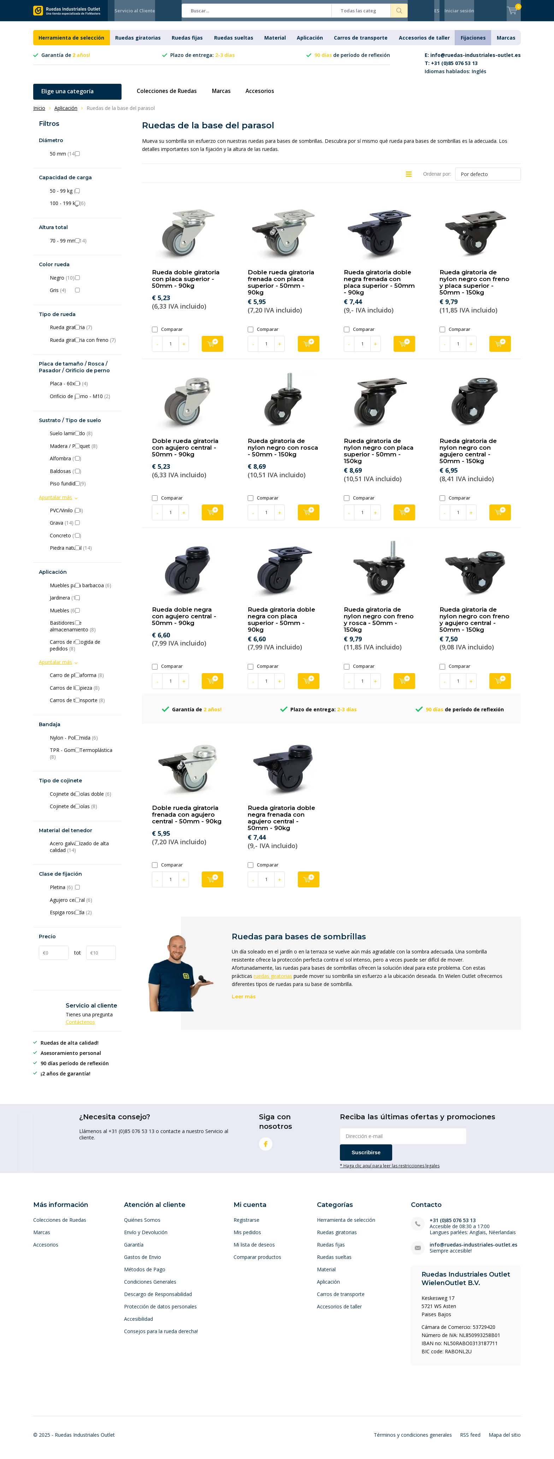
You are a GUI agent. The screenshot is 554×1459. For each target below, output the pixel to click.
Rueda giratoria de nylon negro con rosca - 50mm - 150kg (283, 453)
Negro (83, 283)
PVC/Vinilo (83, 516)
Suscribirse (366, 1158)
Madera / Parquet (83, 451)
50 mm (83, 159)
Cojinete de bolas (83, 812)
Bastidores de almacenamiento (83, 631)
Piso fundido (83, 489)
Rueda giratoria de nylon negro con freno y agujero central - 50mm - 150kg (474, 624)
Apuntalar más (55, 502)
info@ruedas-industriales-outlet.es (473, 1250)
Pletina (83, 892)
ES (437, 10)
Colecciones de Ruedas (168, 96)
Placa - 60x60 (83, 389)
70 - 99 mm (83, 246)
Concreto (83, 541)
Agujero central (83, 905)
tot (77, 958)
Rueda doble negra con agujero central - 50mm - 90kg (184, 621)
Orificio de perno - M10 (83, 401)
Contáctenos (80, 1027)
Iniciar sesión (459, 10)
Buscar (399, 11)
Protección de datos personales (160, 1311)
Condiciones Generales (150, 1287)
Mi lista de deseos (254, 1250)
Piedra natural (83, 553)
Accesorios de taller (424, 43)
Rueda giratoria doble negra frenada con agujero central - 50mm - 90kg (281, 823)
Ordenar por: (437, 179)
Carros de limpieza (83, 693)
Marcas (506, 43)
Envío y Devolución (145, 1237)
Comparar (167, 335)
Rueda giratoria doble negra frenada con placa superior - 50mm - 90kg (379, 287)
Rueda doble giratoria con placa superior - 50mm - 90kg (185, 284)
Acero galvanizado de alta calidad (83, 852)
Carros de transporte (361, 43)
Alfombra (83, 464)
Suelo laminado (83, 439)
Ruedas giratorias (138, 43)
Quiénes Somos (142, 1225)
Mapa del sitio (505, 1440)
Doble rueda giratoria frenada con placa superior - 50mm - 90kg (281, 287)
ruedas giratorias (273, 981)
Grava (83, 528)
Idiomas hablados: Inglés (473, 68)
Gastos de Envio (142, 1262)
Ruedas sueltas (233, 43)
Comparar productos (257, 1262)
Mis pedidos (247, 1237)
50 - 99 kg (83, 196)
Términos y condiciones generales (413, 1440)
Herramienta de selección (71, 43)
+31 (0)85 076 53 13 (453, 1225)
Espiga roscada (83, 918)
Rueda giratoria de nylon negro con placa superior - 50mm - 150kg (378, 456)
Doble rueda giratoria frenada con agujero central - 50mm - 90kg (187, 820)
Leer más (244, 1002)
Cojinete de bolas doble (83, 799)
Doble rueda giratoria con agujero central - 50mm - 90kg (185, 453)
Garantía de (65, 60)
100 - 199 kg (83, 208)
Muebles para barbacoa (83, 590)
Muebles (83, 616)
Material (275, 43)
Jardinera (83, 603)
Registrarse (246, 1225)
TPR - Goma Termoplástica (83, 758)
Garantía (133, 1250)
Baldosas (83, 476)
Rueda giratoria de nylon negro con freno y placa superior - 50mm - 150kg (474, 287)
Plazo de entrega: (202, 60)
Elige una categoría (67, 96)
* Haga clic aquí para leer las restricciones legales (390, 1171)
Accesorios (265, 96)
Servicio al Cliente (134, 10)
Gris (83, 295)
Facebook (265, 1148)
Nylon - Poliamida (83, 743)
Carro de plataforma (83, 680)
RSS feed (470, 1440)
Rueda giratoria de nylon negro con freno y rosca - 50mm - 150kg (379, 624)
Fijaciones (473, 43)
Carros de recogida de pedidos (83, 650)
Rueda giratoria (83, 332)
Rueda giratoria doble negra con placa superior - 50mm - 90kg (281, 624)
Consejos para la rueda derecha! (161, 1336)
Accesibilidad (138, 1324)
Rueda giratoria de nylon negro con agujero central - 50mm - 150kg (468, 456)
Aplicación (310, 43)
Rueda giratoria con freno (83, 345)
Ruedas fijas (187, 43)
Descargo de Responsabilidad (158, 1299)
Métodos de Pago (144, 1274)
